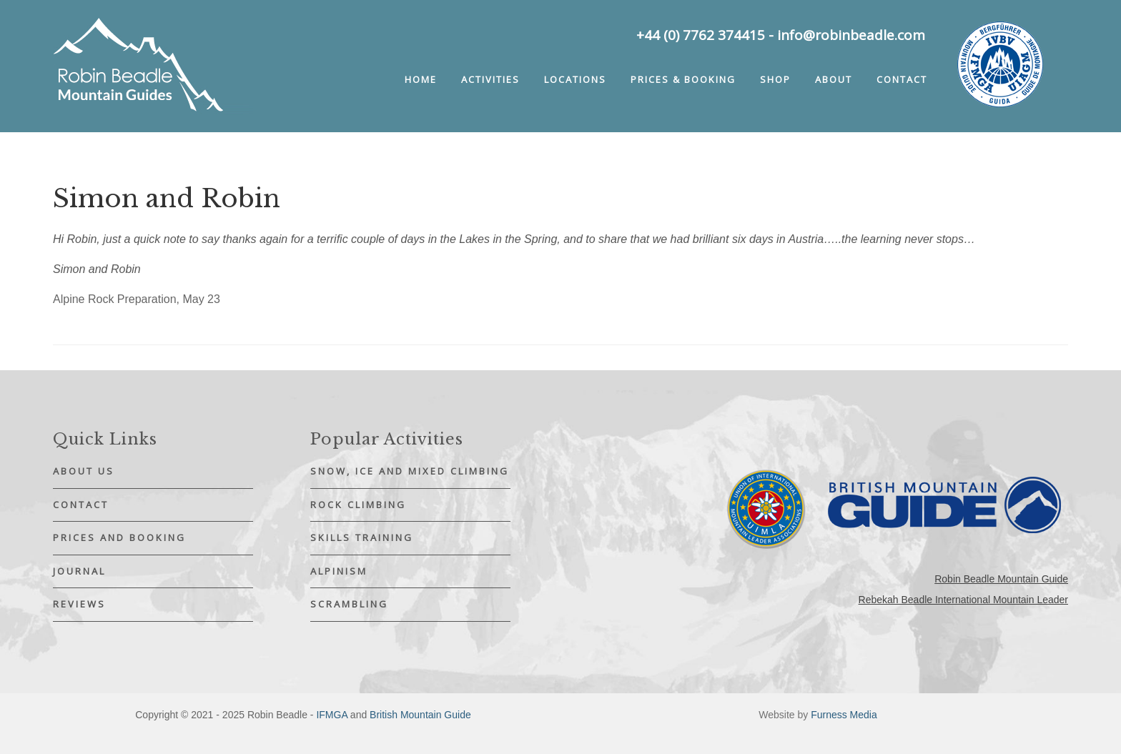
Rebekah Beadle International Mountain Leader (963, 599)
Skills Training (361, 537)
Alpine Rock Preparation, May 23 (136, 299)
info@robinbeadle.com (851, 35)
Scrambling (349, 603)
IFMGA (331, 714)
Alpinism (338, 571)
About (833, 79)
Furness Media (844, 714)
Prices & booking (683, 79)
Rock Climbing (358, 504)
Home (421, 79)
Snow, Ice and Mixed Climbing (409, 471)
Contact (901, 79)
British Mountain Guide (420, 714)
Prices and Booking (119, 537)
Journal (79, 571)
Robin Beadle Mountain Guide (1001, 579)
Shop (775, 79)
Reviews (79, 603)
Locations (575, 79)
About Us (83, 471)
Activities (490, 79)
